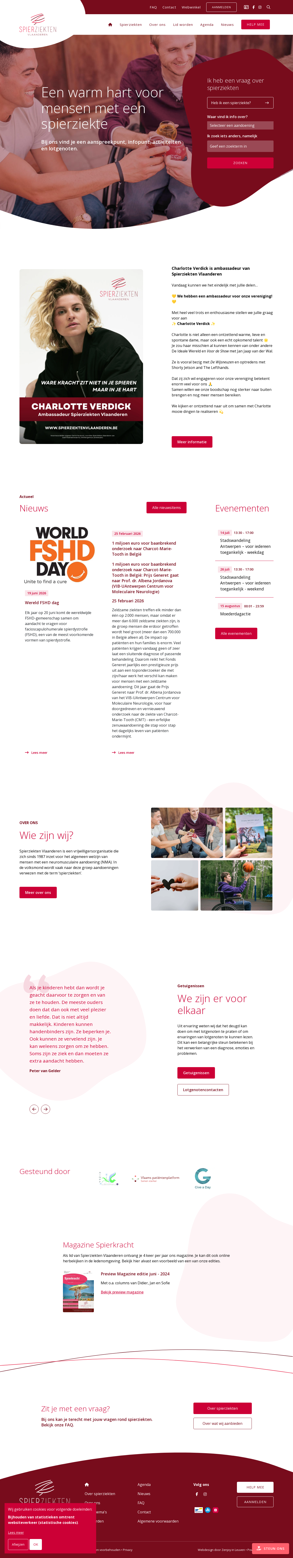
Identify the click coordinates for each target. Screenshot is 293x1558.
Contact (169, 7)
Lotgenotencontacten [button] (203, 1087)
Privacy (127, 1550)
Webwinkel (191, 7)
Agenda (207, 24)
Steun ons (266, 1544)
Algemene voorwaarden (158, 1521)
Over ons (157, 24)
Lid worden (183, 24)
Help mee (255, 24)
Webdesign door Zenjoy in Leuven (221, 1550)
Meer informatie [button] (192, 441)
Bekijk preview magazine (122, 1293)
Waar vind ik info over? (227, 116)
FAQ (153, 7)
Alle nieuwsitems (166, 506)
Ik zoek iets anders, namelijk (232, 135)
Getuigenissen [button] (196, 1071)
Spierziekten (131, 24)
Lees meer (37, 752)
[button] (34, 1107)
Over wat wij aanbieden (222, 1423)
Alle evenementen (236, 633)
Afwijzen (18, 1544)
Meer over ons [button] (38, 891)
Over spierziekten (222, 1408)
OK (35, 1544)
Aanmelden (221, 7)
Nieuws (227, 24)
